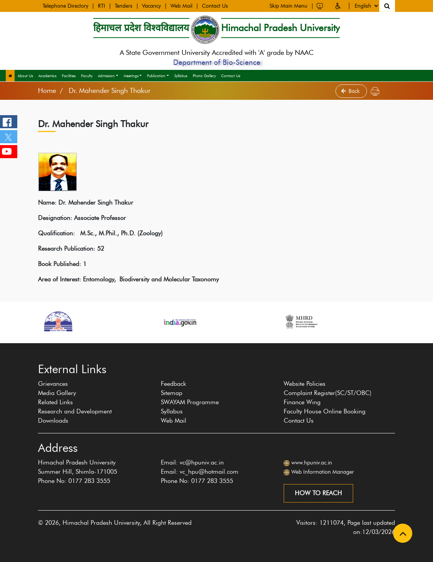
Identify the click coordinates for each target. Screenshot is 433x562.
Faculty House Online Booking (324, 411)
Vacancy (151, 5)
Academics (47, 75)
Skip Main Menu (288, 5)
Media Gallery (57, 393)
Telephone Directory (65, 5)
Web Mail (181, 5)
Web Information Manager (322, 472)
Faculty (87, 75)
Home (47, 90)
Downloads (53, 420)
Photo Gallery (204, 75)
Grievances (53, 383)
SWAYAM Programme (190, 402)
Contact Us (215, 5)
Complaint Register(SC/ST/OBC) (328, 393)
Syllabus (180, 75)
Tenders (123, 5)
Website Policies (305, 383)
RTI (101, 5)
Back (351, 91)
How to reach (318, 493)
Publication (156, 75)
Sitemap (171, 393)
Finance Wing (302, 402)
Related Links (55, 402)
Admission (106, 75)
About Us (25, 75)
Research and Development (75, 411)
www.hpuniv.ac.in (311, 463)
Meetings (131, 75)
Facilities (69, 75)
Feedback (173, 383)
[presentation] (34, 347)
